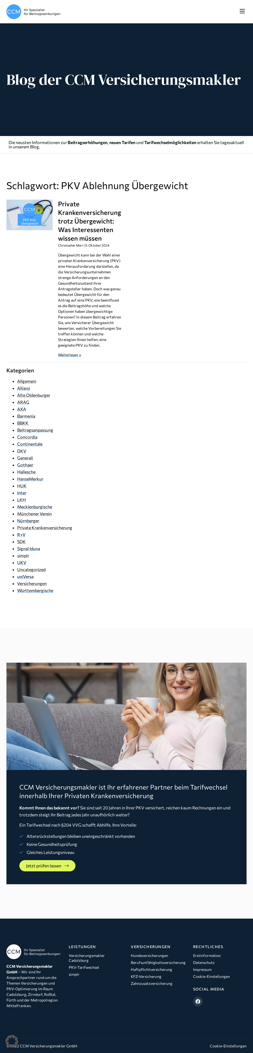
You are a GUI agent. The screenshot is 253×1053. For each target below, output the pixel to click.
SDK (21, 541)
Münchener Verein (34, 513)
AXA (21, 409)
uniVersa (25, 576)
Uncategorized (31, 569)
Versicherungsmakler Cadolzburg (87, 958)
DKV (21, 450)
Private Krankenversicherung (44, 527)
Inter (21, 492)
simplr (23, 555)
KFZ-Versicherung (146, 976)
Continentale (29, 443)
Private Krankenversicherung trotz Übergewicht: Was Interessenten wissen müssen (89, 221)
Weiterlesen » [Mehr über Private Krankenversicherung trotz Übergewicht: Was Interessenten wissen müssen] (69, 355)
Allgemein (26, 381)
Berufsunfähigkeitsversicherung (158, 962)
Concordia (27, 436)
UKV (21, 562)
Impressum (202, 969)
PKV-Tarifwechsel (84, 967)
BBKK (22, 422)
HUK (22, 485)
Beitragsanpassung (35, 429)
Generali (25, 457)
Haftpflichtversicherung (151, 969)
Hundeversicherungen (149, 955)
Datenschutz (204, 962)
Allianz (23, 388)
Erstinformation (207, 955)
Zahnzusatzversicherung (151, 983)
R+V (21, 534)
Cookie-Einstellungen (211, 976)
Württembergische (35, 590)
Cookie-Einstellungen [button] (228, 1046)
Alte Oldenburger (33, 395)
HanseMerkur (30, 478)
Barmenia (26, 416)
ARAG (23, 402)
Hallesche (26, 471)
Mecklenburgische (34, 506)
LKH (21, 499)
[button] (242, 11)
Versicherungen (32, 583)
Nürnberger (28, 520)
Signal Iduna (28, 548)
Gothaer (25, 464)
